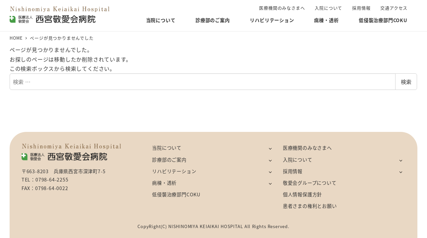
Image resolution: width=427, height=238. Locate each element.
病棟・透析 (164, 182)
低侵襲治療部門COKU (176, 194)
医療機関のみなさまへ (307, 147)
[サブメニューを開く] (270, 148)
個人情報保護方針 (302, 194)
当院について (167, 147)
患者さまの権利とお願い (310, 206)
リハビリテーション (174, 171)
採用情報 (292, 171)
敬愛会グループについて (310, 182)
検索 (406, 82)
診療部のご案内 (169, 159)
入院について (297, 159)
